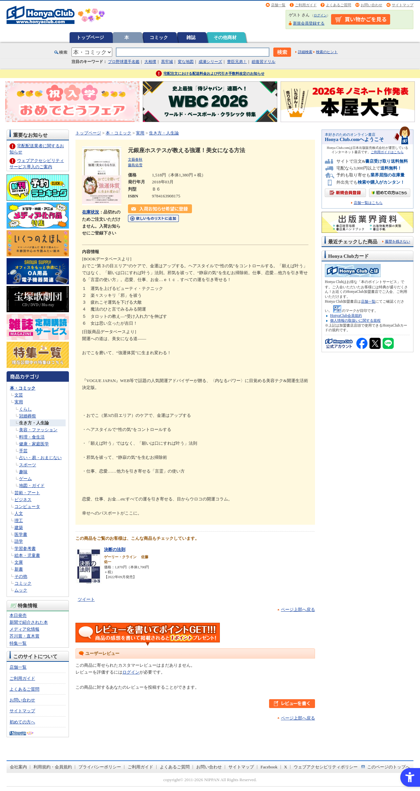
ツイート (86, 599)
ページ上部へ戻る (298, 609)
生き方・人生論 (34, 422)
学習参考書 (25, 548)
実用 (18, 401)
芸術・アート (27, 492)
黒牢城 (167, 61)
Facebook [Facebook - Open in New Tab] (269, 766)
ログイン (320, 15)
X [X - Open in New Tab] (285, 766)
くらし (25, 409)
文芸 (18, 395)
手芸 (23, 450)
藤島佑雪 (135, 165)
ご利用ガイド (306, 5)
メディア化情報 (24, 629)
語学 (18, 541)
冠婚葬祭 (27, 416)
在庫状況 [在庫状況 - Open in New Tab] (90, 212)
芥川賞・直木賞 (24, 636)
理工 (18, 520)
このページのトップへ (388, 766)
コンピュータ (27, 506)
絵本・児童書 (27, 555)
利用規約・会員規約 (52, 766)
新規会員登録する (309, 23)
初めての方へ (22, 722)
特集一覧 (18, 643)
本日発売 (18, 615)
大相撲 (150, 61)
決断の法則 (114, 549)
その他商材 (225, 37)
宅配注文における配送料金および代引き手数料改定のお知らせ (213, 73)
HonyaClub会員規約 (346, 315)
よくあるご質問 (338, 5)
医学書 (20, 534)
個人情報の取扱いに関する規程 (355, 320)
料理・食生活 (32, 437)
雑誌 (191, 37)
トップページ (90, 37)
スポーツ (27, 464)
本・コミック (22, 388)
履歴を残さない (397, 241)
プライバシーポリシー (99, 766)
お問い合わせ (371, 5)
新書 (18, 569)
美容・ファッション (38, 429)
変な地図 (186, 61)
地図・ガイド (32, 485)
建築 (18, 527)
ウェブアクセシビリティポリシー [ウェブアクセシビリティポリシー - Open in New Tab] (326, 766)
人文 (18, 513)
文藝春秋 (135, 159)
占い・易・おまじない (40, 457)
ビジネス (23, 499)
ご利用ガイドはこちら (387, 152)
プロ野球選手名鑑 (123, 61)
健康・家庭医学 (34, 443)
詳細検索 (305, 52)
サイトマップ (402, 5)
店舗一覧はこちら (368, 203)
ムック (20, 590)
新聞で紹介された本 (29, 622)
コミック (159, 37)
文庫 (18, 562)
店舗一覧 (278, 5)
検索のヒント (327, 52)
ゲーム (25, 478)
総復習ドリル (263, 61)
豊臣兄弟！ (237, 61)
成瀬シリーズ (210, 61)
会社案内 (18, 766)
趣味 (23, 471)
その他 (20, 576)
